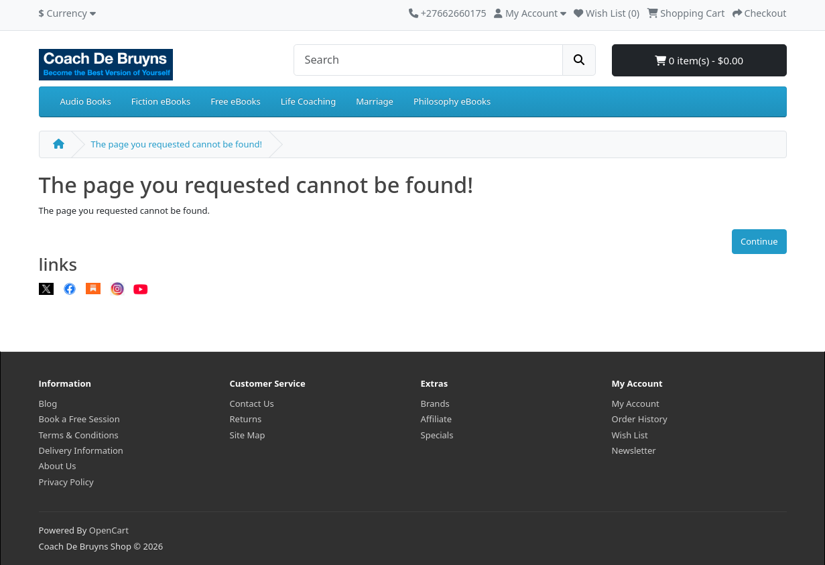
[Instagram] (117, 288)
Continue (759, 241)
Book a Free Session (79, 419)
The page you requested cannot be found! (176, 144)
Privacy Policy (66, 482)
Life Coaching (308, 101)
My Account (635, 403)
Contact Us (252, 403)
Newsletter (634, 450)
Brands (435, 403)
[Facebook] (69, 288)
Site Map (247, 435)
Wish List (630, 435)
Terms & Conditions (79, 435)
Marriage (374, 101)
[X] (46, 288)
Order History (640, 419)
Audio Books (85, 101)
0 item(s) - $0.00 (699, 60)
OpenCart (109, 530)
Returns (246, 419)
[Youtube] (140, 288)
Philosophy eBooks (452, 101)
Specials (437, 435)
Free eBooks (235, 101)
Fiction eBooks (160, 101)
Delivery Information (81, 450)
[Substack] (93, 288)
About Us (57, 466)
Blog (48, 403)
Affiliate (436, 419)
